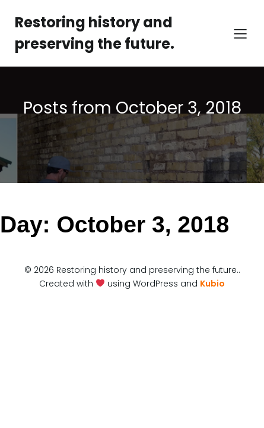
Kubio (212, 283)
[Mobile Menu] (240, 33)
